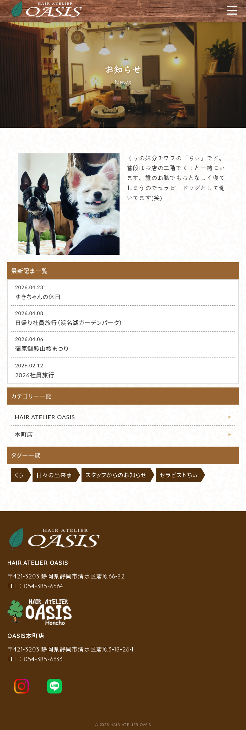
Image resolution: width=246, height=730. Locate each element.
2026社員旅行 (34, 374)
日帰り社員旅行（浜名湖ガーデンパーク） (68, 322)
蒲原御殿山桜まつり (41, 348)
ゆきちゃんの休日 (38, 296)
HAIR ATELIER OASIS (45, 416)
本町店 (24, 434)
